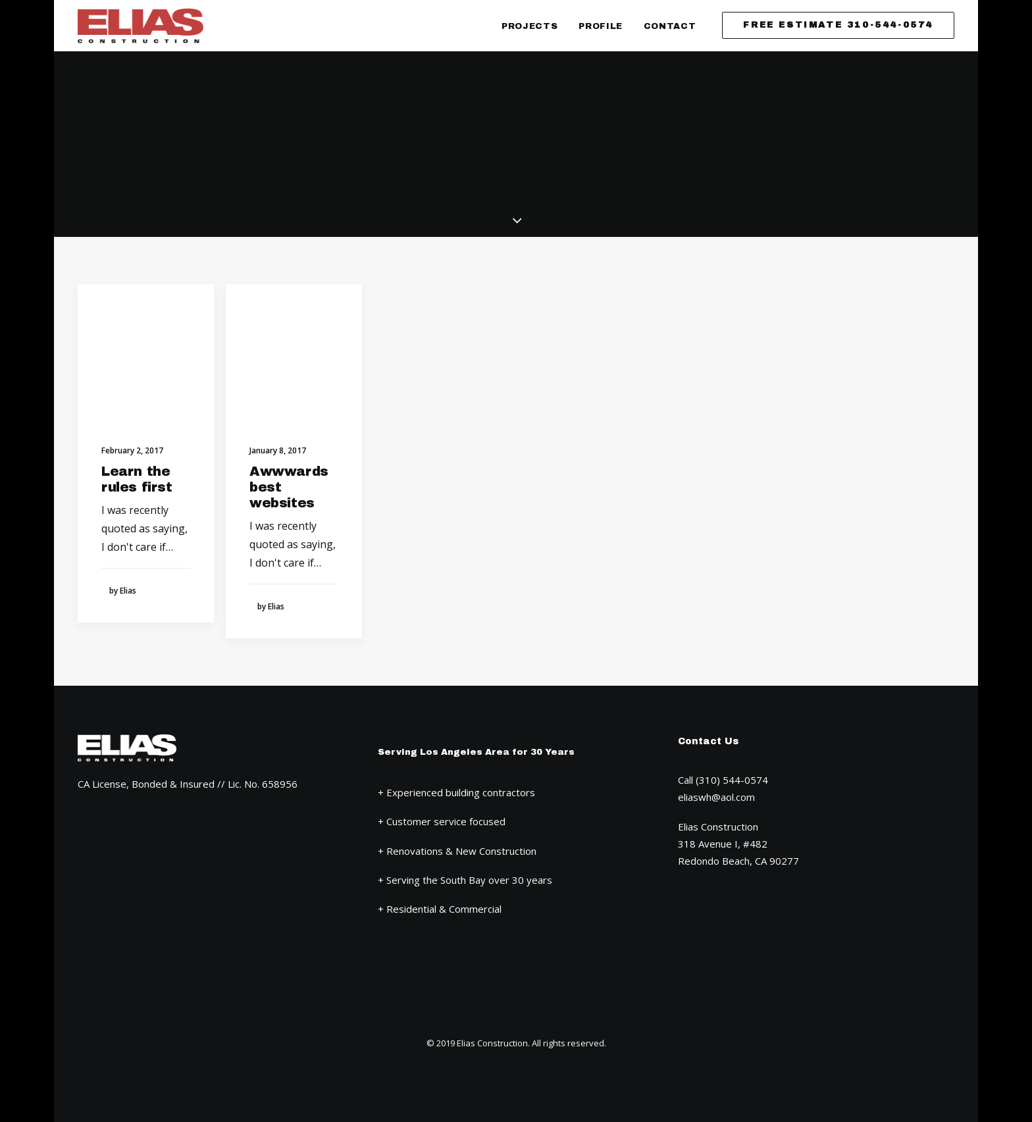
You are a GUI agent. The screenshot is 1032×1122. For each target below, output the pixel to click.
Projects (529, 26)
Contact (670, 26)
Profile (601, 26)
